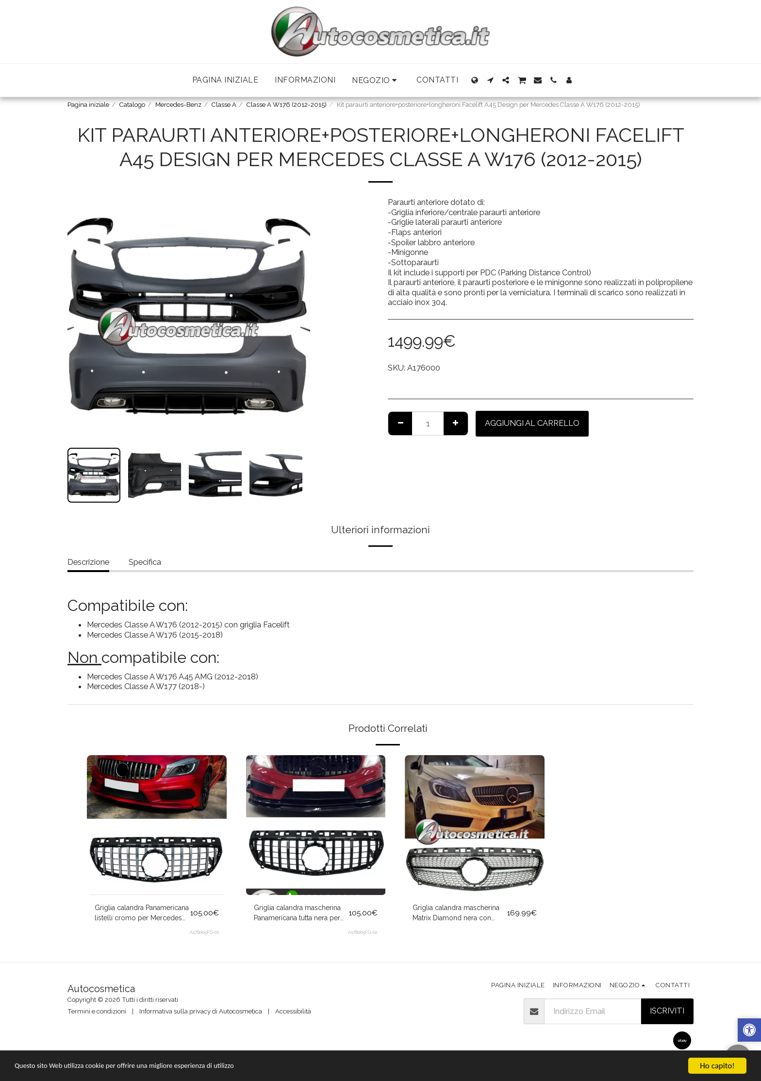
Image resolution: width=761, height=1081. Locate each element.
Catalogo (132, 104)
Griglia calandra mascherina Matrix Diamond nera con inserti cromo (457, 915)
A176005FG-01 (204, 935)
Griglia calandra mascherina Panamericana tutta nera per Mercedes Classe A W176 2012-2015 (298, 915)
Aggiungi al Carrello (532, 423)
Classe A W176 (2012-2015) (287, 104)
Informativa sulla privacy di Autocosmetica (200, 1011)
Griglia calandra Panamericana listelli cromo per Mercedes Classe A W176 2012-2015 (141, 915)
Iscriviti (667, 1010)
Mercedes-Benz (178, 104)
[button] (376, 80)
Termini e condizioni (96, 1011)
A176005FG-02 (362, 935)
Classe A (224, 104)
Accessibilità (293, 1011)
